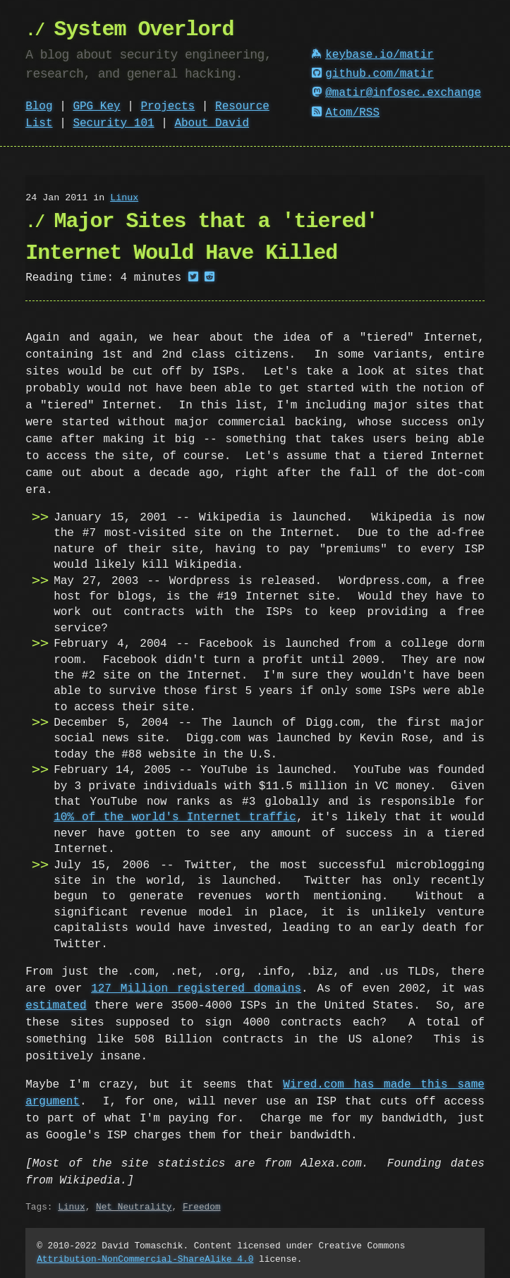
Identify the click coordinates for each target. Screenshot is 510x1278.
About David (211, 123)
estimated (55, 1006)
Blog (38, 106)
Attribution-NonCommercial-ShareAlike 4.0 (145, 1259)
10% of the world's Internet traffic (175, 817)
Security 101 (113, 123)
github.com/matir (372, 74)
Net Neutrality (134, 1206)
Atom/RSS (346, 113)
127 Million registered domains (196, 989)
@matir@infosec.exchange (396, 93)
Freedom (202, 1206)
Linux (124, 198)
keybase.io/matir (372, 55)
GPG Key (96, 106)
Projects (167, 106)
